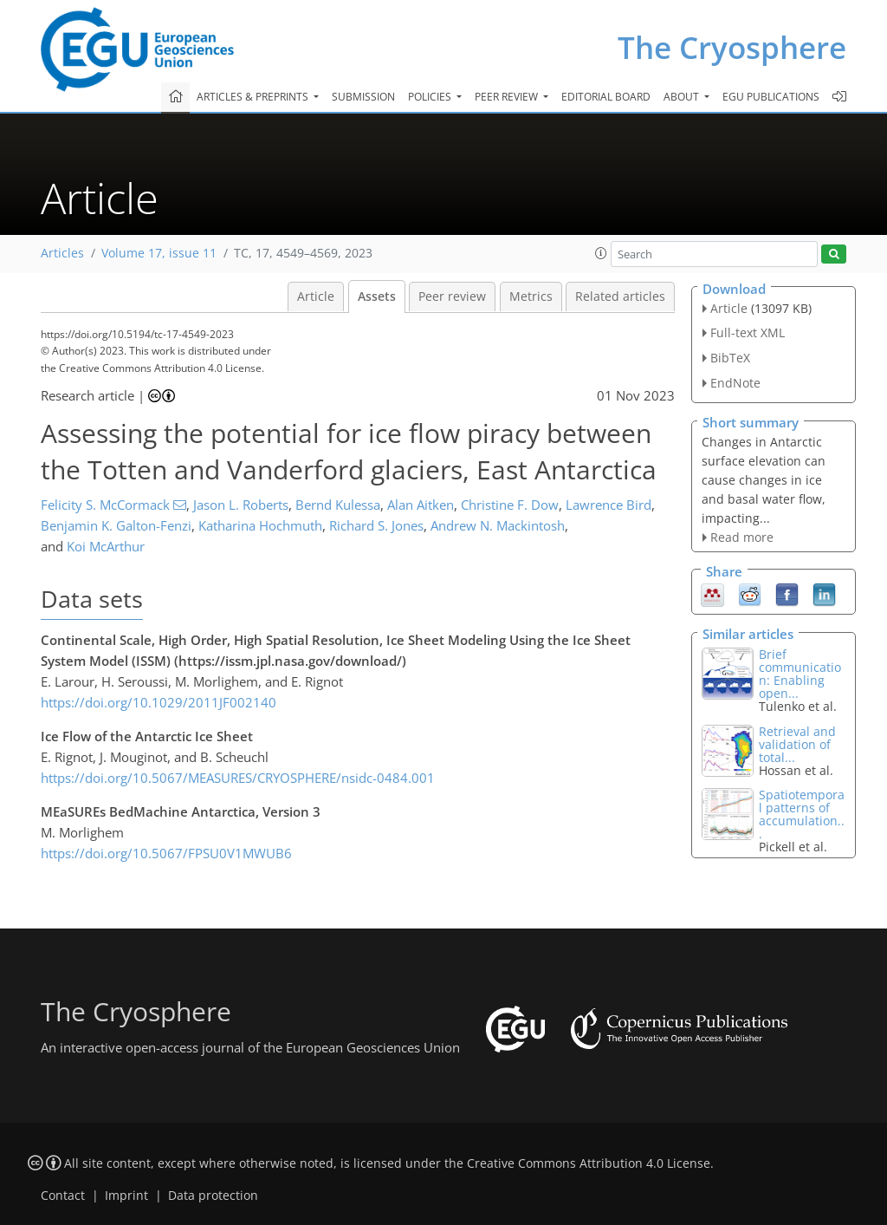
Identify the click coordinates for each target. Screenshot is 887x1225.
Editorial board (606, 96)
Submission (363, 96)
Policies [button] (431, 96)
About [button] (683, 96)
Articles (62, 253)
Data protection (213, 1195)
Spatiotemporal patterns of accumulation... (802, 814)
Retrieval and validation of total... (797, 744)
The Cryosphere (732, 47)
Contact (63, 1195)
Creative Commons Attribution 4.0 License (588, 1163)
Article (315, 296)
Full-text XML (747, 332)
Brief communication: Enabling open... (800, 673)
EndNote (735, 383)
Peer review (452, 296)
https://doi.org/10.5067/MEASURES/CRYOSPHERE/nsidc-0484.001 (238, 777)
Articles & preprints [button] (254, 96)
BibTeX (730, 357)
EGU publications (770, 96)
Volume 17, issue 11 (159, 253)
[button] (601, 253)
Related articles (620, 296)
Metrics (531, 296)
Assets (377, 296)
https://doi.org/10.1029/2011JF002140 (158, 702)
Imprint (126, 1195)
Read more (742, 537)
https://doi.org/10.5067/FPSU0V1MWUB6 (166, 853)
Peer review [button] (508, 96)
